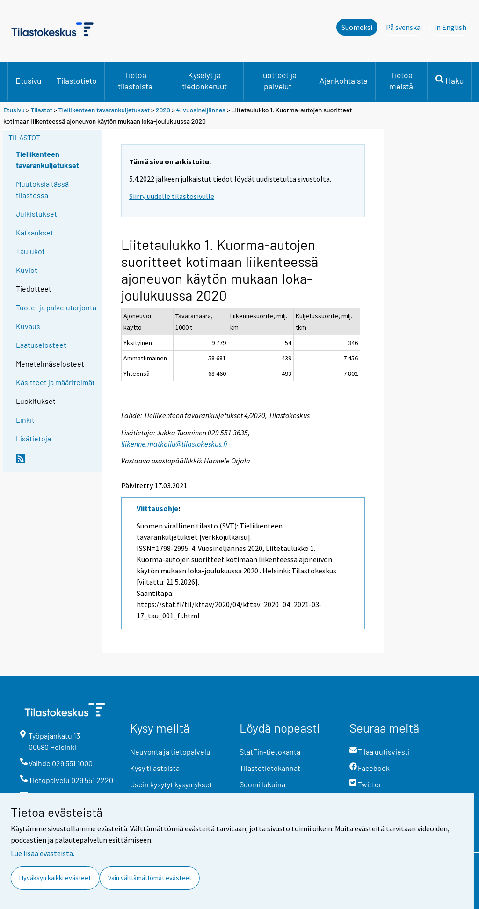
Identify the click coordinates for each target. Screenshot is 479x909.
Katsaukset (34, 232)
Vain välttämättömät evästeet (149, 877)
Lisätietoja (33, 438)
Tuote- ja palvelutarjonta (56, 307)
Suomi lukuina (262, 784)
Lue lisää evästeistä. (42, 853)
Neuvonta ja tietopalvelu (170, 751)
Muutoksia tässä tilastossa (42, 189)
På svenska (406, 27)
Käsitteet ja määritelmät (55, 382)
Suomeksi (356, 27)
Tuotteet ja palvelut (278, 80)
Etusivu (28, 80)
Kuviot (26, 269)
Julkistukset (36, 213)
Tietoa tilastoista (135, 80)
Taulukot (30, 251)
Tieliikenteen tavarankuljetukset (104, 110)
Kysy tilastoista (155, 767)
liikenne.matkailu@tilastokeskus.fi (174, 443)
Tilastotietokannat (270, 767)
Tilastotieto (77, 80)
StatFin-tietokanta (270, 751)
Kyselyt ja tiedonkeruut (204, 80)
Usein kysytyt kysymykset (171, 784)
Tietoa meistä (401, 80)
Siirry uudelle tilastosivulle (171, 196)
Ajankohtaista (343, 80)
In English (453, 27)
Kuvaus (28, 326)
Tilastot (41, 110)
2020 (163, 110)
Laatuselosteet (41, 344)
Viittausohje (157, 508)
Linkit (25, 419)
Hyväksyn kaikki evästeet (55, 877)
